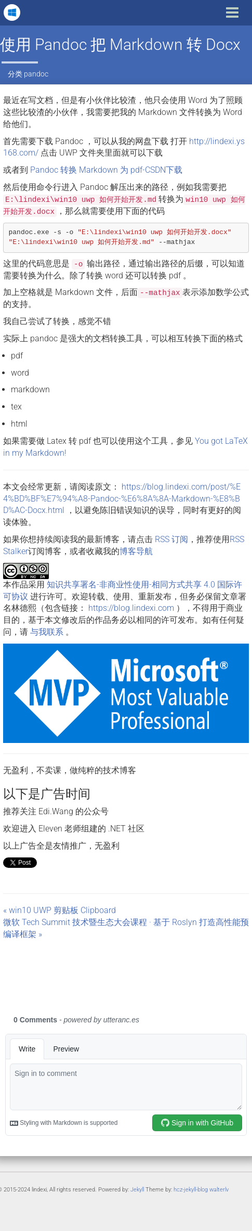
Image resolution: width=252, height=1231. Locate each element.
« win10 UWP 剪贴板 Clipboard (59, 910)
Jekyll (137, 1189)
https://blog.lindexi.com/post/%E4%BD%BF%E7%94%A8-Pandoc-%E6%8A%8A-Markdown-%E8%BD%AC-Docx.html (122, 499)
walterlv (219, 1189)
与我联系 (46, 632)
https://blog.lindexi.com (131, 608)
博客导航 (136, 551)
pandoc (36, 74)
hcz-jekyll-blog (191, 1189)
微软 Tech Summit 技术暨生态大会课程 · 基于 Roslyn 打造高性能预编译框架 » (126, 928)
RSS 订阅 (171, 539)
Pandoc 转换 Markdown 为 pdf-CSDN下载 (106, 170)
